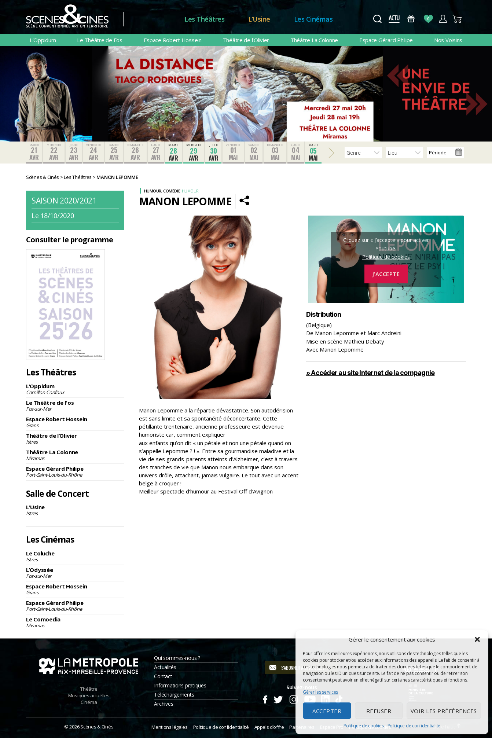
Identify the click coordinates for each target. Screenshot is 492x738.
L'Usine (75, 510)
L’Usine (259, 19)
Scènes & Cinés (96, 726)
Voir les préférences (444, 711)
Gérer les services (320, 692)
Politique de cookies (364, 726)
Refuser (379, 711)
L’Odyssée (75, 572)
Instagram (294, 698)
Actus (394, 18)
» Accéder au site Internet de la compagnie (370, 373)
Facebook (265, 698)
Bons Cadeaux (411, 18)
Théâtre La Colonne (314, 40)
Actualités (165, 667)
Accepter (326, 711)
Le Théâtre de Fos (99, 40)
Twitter (278, 698)
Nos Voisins (448, 40)
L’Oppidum (43, 40)
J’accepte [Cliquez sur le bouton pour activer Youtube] (386, 274)
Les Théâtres (204, 19)
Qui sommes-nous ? (177, 657)
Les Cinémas (313, 19)
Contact (163, 676)
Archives (163, 703)
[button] (477, 639)
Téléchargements (174, 694)
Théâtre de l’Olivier (246, 40)
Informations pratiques (180, 685)
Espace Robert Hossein (173, 40)
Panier (457, 18)
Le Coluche (75, 556)
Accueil (154, 19)
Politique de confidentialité (414, 726)
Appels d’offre (269, 727)
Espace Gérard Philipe (386, 40)
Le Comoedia (75, 622)
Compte (443, 18)
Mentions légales (169, 727)
